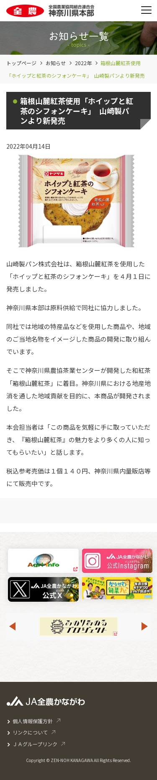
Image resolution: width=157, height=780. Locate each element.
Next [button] (145, 626)
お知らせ (56, 62)
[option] (78, 626)
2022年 (83, 62)
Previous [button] (12, 626)
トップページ (21, 62)
